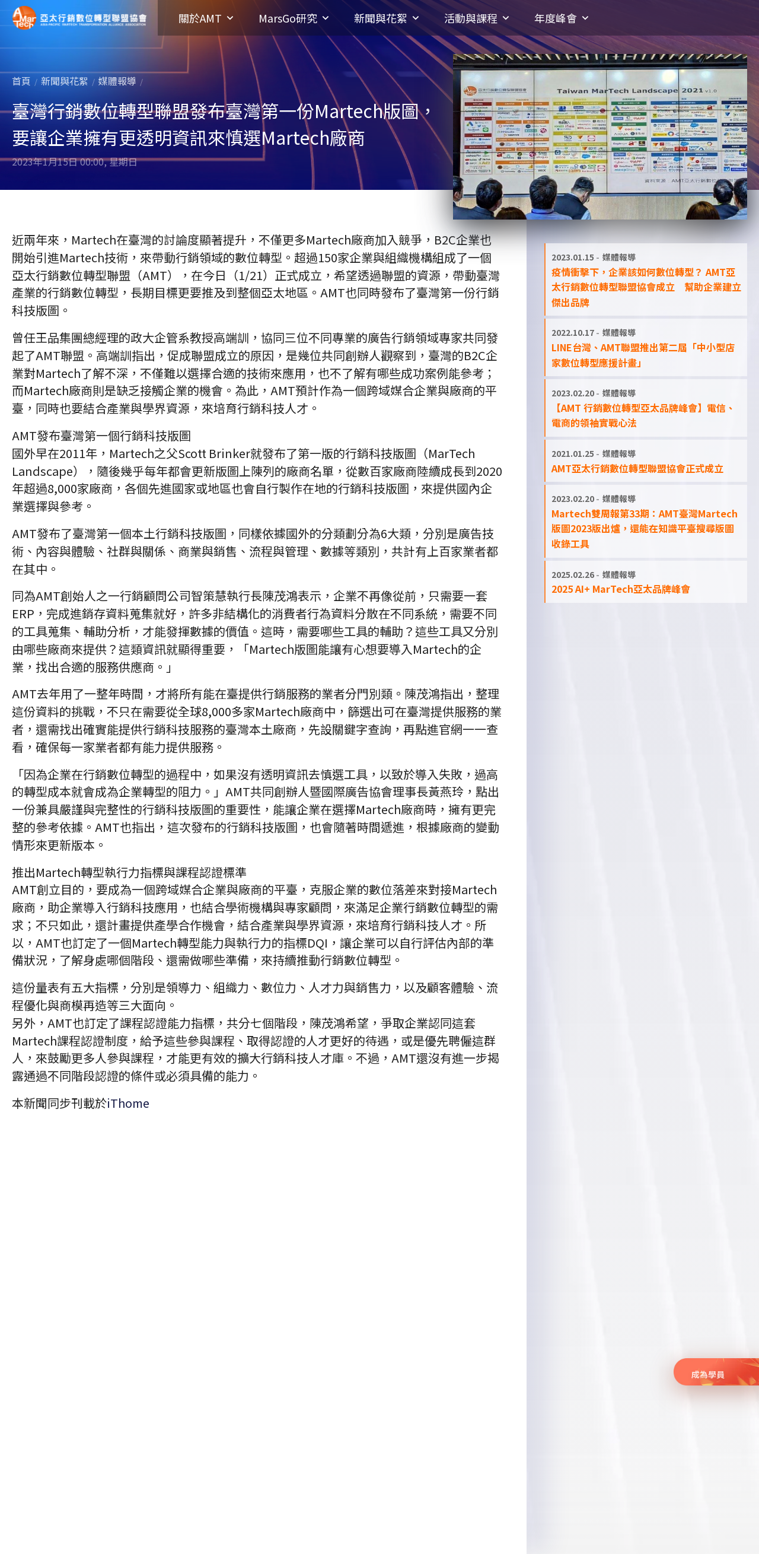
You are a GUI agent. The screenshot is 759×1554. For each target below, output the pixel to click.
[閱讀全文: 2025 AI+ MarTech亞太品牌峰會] (646, 582)
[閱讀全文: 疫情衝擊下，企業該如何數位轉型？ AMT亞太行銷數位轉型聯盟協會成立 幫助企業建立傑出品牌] (646, 279)
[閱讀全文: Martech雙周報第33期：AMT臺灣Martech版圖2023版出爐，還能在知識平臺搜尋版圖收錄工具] (646, 521)
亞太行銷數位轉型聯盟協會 (79, 18)
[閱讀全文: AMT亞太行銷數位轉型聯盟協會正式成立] (646, 461)
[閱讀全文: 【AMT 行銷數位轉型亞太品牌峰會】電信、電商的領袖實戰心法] (646, 408)
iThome (128, 1102)
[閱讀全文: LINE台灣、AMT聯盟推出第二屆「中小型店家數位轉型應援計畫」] (646, 347)
